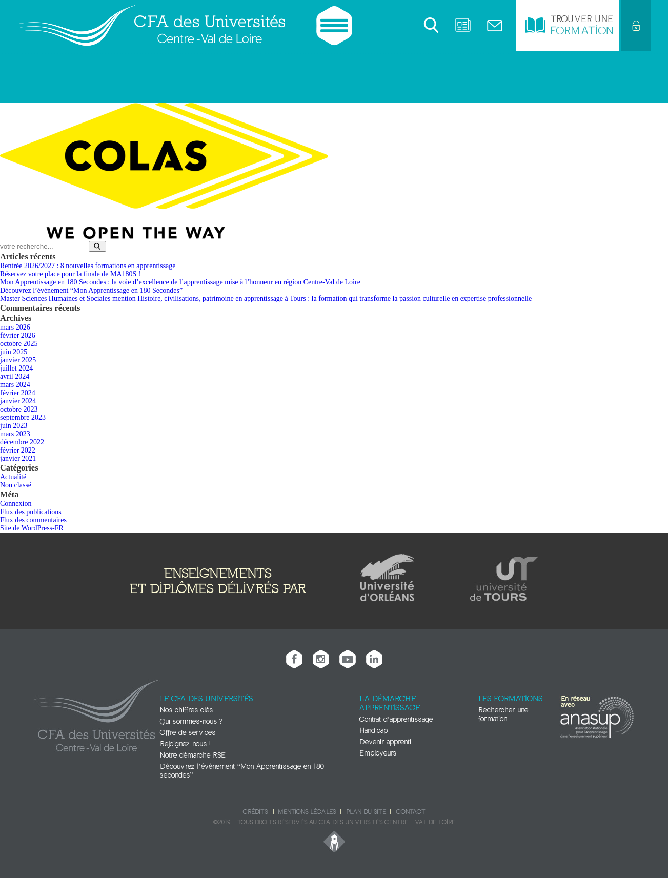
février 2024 (17, 393)
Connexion (15, 503)
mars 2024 (15, 385)
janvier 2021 (18, 458)
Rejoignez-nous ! (185, 744)
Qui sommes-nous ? (191, 721)
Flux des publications (31, 512)
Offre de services (187, 732)
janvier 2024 (18, 401)
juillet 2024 (16, 368)
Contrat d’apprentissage (396, 719)
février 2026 (17, 335)
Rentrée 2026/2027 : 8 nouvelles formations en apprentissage (88, 266)
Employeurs (377, 753)
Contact (410, 811)
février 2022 (17, 450)
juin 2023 (13, 426)
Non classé (15, 485)
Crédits (255, 811)
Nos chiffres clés (186, 710)
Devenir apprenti (385, 742)
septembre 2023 (23, 417)
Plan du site (366, 811)
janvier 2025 (18, 360)
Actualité (13, 477)
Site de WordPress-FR (32, 528)
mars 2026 (15, 327)
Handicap (373, 730)
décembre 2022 (22, 442)
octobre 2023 (18, 409)
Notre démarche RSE (193, 755)
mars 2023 (15, 434)
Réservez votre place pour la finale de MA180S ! (70, 274)
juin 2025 (13, 352)
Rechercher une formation (503, 714)
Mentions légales (307, 811)
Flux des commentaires (33, 520)
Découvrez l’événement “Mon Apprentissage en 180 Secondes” (91, 290)
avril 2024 (14, 376)
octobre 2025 (18, 344)
